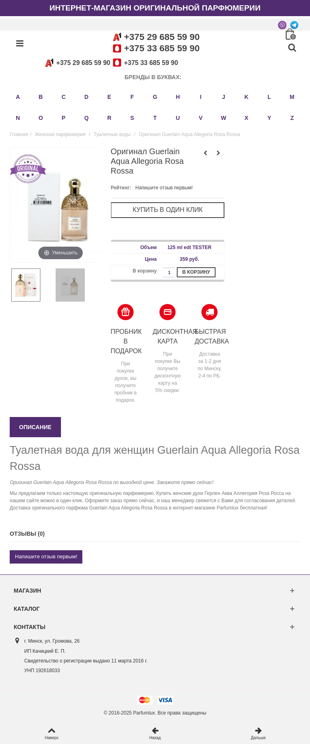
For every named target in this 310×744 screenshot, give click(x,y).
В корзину (196, 272)
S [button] (132, 118)
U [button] (178, 118)
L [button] (269, 97)
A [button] (18, 97)
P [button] (63, 118)
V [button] (201, 118)
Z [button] (292, 118)
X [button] (246, 118)
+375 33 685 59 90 (161, 48)
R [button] (109, 118)
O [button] (40, 118)
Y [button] (269, 118)
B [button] (41, 97)
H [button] (178, 97)
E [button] (109, 97)
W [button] (223, 118)
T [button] (155, 118)
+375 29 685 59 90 (161, 37)
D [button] (86, 97)
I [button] (200, 97)
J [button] (223, 97)
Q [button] (86, 118)
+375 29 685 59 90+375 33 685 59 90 (110, 62)
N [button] (18, 118)
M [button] (292, 97)
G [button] (155, 97)
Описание (35, 427)
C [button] (63, 97)
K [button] (246, 97)
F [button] (132, 97)
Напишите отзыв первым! (164, 188)
